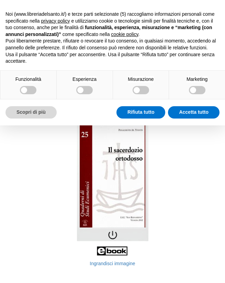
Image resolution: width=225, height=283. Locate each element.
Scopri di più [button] (31, 112)
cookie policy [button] (124, 34)
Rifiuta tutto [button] (141, 112)
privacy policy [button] (55, 21)
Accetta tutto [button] (194, 112)
